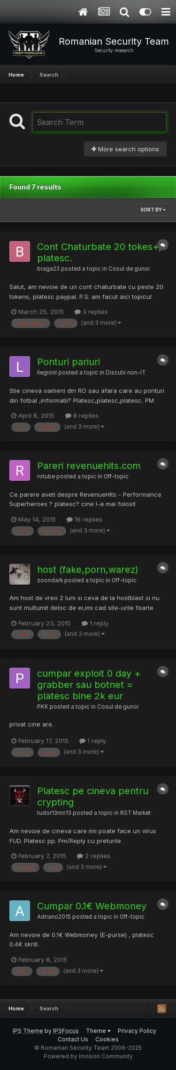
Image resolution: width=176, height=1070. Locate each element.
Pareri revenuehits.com (89, 465)
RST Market (135, 813)
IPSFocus (66, 1030)
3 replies (91, 311)
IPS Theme (28, 1030)
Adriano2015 (54, 917)
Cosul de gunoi (129, 269)
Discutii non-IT (125, 372)
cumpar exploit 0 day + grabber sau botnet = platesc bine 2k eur (88, 685)
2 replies (93, 855)
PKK (42, 706)
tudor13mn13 (54, 813)
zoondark (50, 580)
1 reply (95, 623)
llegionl (47, 372)
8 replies (82, 415)
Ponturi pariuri (68, 361)
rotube (46, 476)
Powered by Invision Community (88, 1056)
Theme (98, 1030)
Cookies (107, 1039)
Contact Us (73, 1039)
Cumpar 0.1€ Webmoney (91, 906)
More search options (125, 149)
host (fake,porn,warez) (87, 569)
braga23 (48, 269)
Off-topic (116, 476)
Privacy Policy (137, 1030)
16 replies (84, 519)
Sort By (153, 209)
